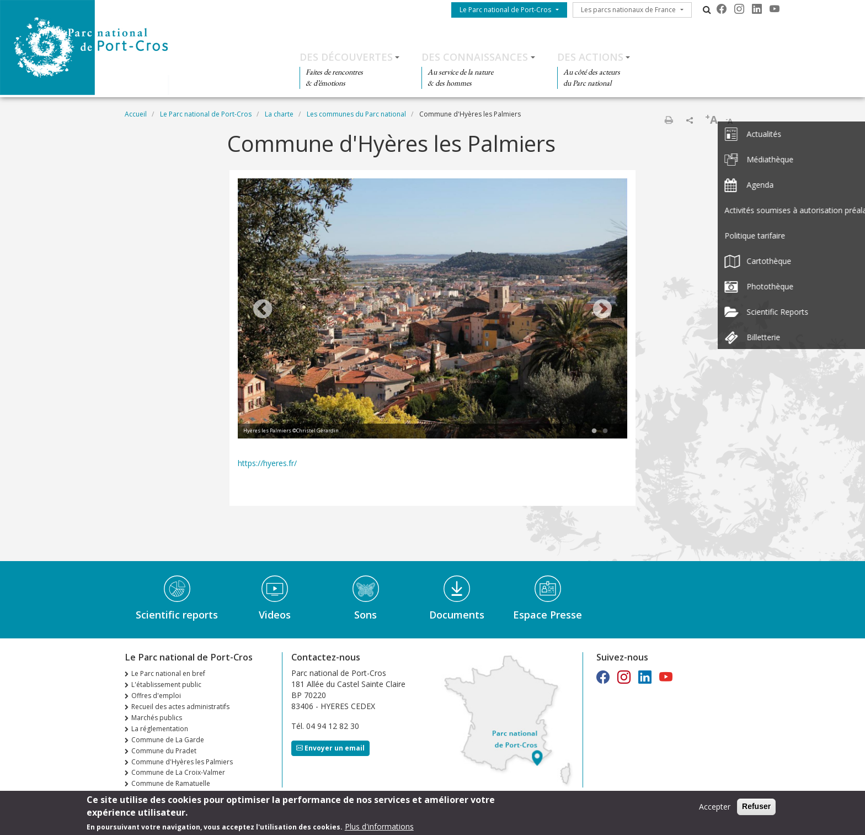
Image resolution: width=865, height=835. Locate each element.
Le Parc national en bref (168, 673)
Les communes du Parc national (356, 114)
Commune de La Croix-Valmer (178, 772)
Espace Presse (547, 614)
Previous (263, 310)
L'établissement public (166, 684)
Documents (456, 614)
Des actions (590, 57)
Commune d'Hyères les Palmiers (182, 762)
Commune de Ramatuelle (170, 783)
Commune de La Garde (167, 739)
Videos (275, 614)
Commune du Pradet (163, 750)
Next (602, 310)
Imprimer (668, 119)
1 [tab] (594, 431)
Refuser (756, 808)
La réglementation (159, 728)
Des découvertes (346, 57)
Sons (365, 614)
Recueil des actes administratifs (180, 706)
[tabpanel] (432, 309)
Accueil (136, 114)
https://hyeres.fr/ (267, 463)
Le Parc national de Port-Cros (505, 9)
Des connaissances (474, 57)
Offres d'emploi (156, 695)
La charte (279, 114)
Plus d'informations (379, 827)
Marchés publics (156, 717)
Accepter (714, 808)
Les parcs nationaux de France (628, 9)
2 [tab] (605, 431)
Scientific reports (177, 614)
